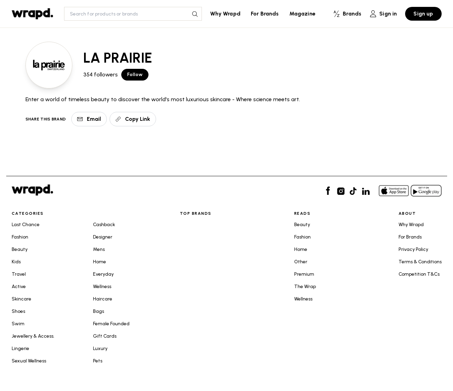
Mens (99, 249)
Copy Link (132, 119)
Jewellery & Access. (33, 336)
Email (89, 119)
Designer (102, 237)
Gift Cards (104, 336)
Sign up (423, 13)
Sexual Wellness (29, 361)
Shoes (18, 311)
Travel (19, 274)
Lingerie (20, 348)
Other (300, 262)
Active (19, 286)
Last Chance (26, 225)
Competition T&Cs (419, 274)
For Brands (265, 13)
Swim (18, 324)
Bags (98, 311)
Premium (304, 274)
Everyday (103, 274)
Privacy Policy (413, 249)
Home (99, 262)
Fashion (20, 237)
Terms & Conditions (420, 262)
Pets (97, 361)
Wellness (102, 286)
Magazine (302, 13)
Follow (135, 74)
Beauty (20, 249)
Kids (16, 262)
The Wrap (305, 286)
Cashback (104, 225)
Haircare (102, 299)
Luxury (100, 348)
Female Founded (111, 324)
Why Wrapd (225, 13)
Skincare (21, 299)
